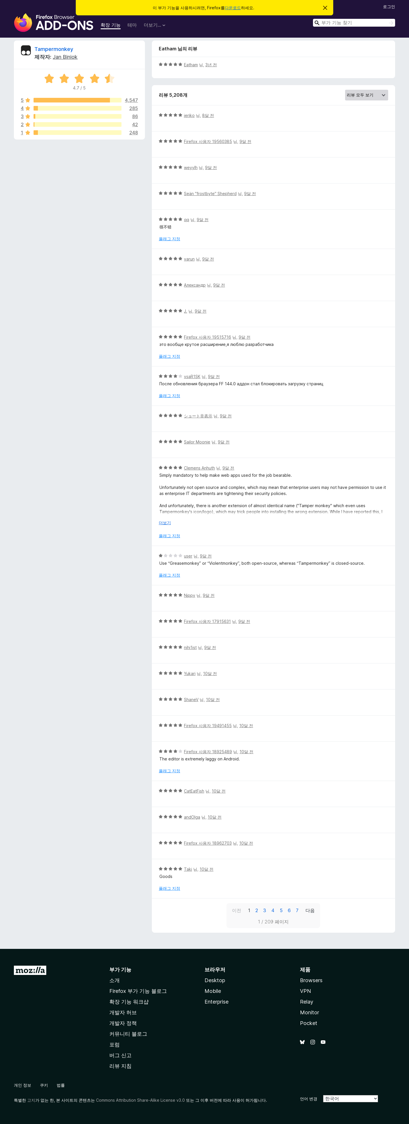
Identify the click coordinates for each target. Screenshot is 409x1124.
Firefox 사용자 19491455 (208, 725)
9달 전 (245, 141)
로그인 (389, 6)
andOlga (192, 817)
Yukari (190, 673)
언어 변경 (308, 1098)
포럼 (114, 1045)
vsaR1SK (192, 376)
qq (186, 219)
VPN (305, 991)
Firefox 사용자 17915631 (207, 621)
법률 (61, 1085)
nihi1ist (190, 647)
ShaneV (191, 699)
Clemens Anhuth (199, 467)
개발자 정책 (123, 1023)
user (188, 555)
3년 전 (211, 64)
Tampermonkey (53, 49)
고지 (31, 1100)
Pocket (308, 1023)
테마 (132, 25)
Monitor (309, 1012)
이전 (236, 910)
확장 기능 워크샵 (129, 1002)
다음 (310, 910)
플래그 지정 (169, 238)
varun (189, 258)
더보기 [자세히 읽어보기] (165, 522)
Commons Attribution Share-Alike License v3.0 (140, 1100)
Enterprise (216, 1002)
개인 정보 (22, 1085)
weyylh (191, 167)
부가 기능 (120, 970)
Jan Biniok (65, 57)
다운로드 (233, 7)
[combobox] (354, 23)
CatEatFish (194, 791)
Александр (195, 285)
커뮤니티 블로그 (128, 1034)
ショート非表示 (198, 415)
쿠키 (44, 1085)
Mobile (212, 991)
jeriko (189, 115)
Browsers (311, 980)
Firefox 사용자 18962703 (208, 843)
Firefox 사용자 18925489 (208, 751)
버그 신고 (120, 1055)
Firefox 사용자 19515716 (207, 337)
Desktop (214, 980)
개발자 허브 (123, 1012)
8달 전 (208, 115)
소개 (114, 980)
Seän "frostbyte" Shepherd (210, 193)
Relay (306, 1002)
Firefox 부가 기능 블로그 (138, 991)
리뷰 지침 (120, 1066)
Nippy (189, 595)
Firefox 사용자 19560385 (208, 141)
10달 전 (210, 673)
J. (185, 311)
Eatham (191, 64)
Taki (188, 869)
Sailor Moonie (197, 441)
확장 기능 (111, 25)
